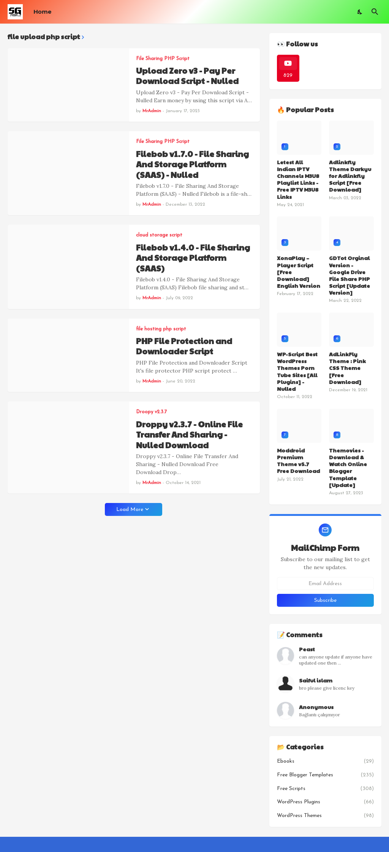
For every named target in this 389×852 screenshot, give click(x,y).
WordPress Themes (325, 816)
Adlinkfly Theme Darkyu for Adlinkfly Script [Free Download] (350, 176)
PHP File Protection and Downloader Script (184, 346)
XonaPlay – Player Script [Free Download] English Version (298, 271)
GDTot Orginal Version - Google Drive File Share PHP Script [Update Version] (349, 275)
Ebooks (325, 761)
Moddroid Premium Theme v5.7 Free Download (298, 460)
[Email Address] (325, 583)
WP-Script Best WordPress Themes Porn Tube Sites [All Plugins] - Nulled (297, 371)
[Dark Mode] (360, 11)
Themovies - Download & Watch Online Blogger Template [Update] (348, 467)
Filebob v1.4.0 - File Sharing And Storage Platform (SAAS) (193, 257)
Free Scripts (325, 789)
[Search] (374, 11)
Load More (129, 509)
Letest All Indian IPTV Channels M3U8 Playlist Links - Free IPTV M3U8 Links (298, 179)
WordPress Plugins (325, 802)
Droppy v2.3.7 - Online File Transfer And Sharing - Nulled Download (189, 434)
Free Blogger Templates (325, 775)
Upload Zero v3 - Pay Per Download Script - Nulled (187, 75)
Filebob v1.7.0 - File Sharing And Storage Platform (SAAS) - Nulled (192, 164)
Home (42, 11)
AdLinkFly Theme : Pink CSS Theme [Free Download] (347, 368)
